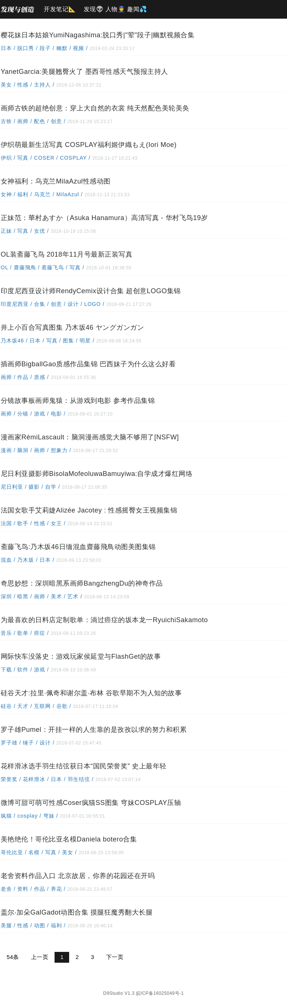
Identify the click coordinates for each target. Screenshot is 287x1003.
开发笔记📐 (60, 9)
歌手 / (25, 523)
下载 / (8, 669)
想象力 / (61, 449)
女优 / (41, 230)
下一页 (114, 956)
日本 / (8, 47)
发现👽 (94, 9)
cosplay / (30, 815)
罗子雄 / (11, 742)
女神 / (8, 194)
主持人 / (44, 84)
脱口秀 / (28, 47)
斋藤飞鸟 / (55, 267)
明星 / (87, 340)
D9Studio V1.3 (119, 991)
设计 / (75, 303)
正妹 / (8, 230)
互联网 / (44, 705)
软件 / (25, 669)
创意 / (58, 120)
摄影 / (36, 486)
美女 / (8, 84)
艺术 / (75, 596)
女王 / (58, 523)
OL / (6, 267)
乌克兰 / (44, 194)
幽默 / (64, 47)
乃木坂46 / (14, 340)
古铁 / (8, 120)
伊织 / (8, 157)
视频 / (80, 47)
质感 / (41, 376)
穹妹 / (51, 815)
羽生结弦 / (81, 778)
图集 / (70, 340)
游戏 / (41, 413)
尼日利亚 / (14, 486)
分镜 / (25, 413)
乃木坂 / (28, 559)
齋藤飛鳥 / (27, 267)
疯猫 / (8, 815)
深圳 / (8, 596)
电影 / (58, 413)
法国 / (8, 523)
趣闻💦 (137, 9)
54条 (12, 956)
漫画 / (8, 449)
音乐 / (8, 632)
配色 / (41, 120)
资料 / (25, 888)
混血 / (8, 559)
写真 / (25, 157)
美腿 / (8, 925)
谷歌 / (64, 705)
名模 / (36, 852)
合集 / (42, 303)
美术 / (58, 596)
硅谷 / (8, 705)
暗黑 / (25, 596)
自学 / (52, 486)
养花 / (58, 888)
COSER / (46, 157)
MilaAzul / (70, 194)
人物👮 (115, 9)
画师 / (25, 120)
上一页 (39, 956)
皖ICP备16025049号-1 (160, 991)
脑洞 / (25, 449)
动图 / (41, 925)
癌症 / (41, 632)
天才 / (25, 705)
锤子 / (30, 742)
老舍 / (8, 888)
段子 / (47, 47)
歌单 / (25, 632)
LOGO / (95, 303)
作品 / (25, 376)
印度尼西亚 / (17, 303)
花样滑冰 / (36, 778)
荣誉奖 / (11, 778)
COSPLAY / (75, 157)
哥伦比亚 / (14, 852)
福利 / (25, 194)
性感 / (25, 84)
